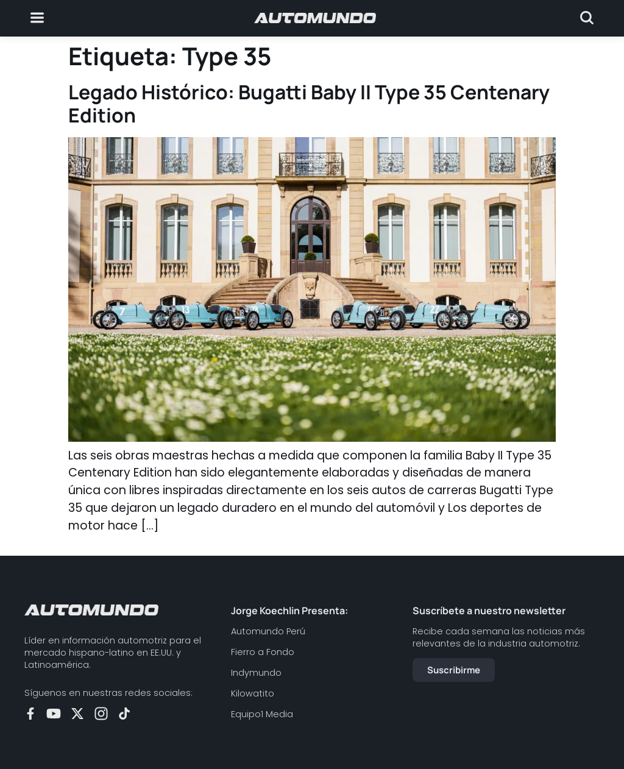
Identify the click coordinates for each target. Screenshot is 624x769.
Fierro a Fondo (262, 652)
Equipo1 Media (262, 714)
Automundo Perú (268, 631)
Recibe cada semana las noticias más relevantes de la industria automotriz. (499, 637)
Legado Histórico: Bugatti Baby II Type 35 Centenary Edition (309, 104)
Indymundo (256, 673)
